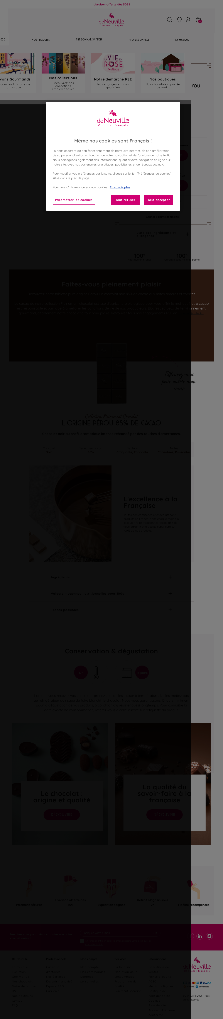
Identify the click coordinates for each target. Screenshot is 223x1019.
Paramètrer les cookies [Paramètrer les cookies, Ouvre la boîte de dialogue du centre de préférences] (74, 199)
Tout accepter (158, 199)
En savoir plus (120, 187)
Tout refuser (125, 199)
